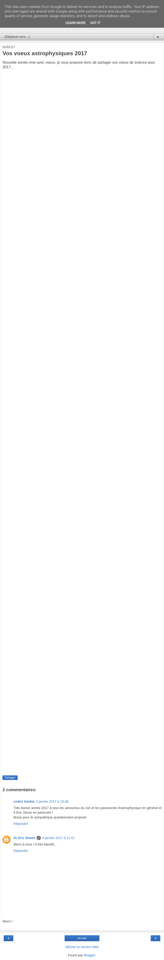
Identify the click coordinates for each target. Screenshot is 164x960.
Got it (95, 23)
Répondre (21, 824)
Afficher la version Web (82, 947)
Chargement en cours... (80, 418)
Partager (10, 777)
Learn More (76, 23)
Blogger (89, 955)
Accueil (82, 938)
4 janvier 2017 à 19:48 (52, 801)
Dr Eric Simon (24, 838)
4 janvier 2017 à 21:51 (58, 838)
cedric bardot (24, 801)
